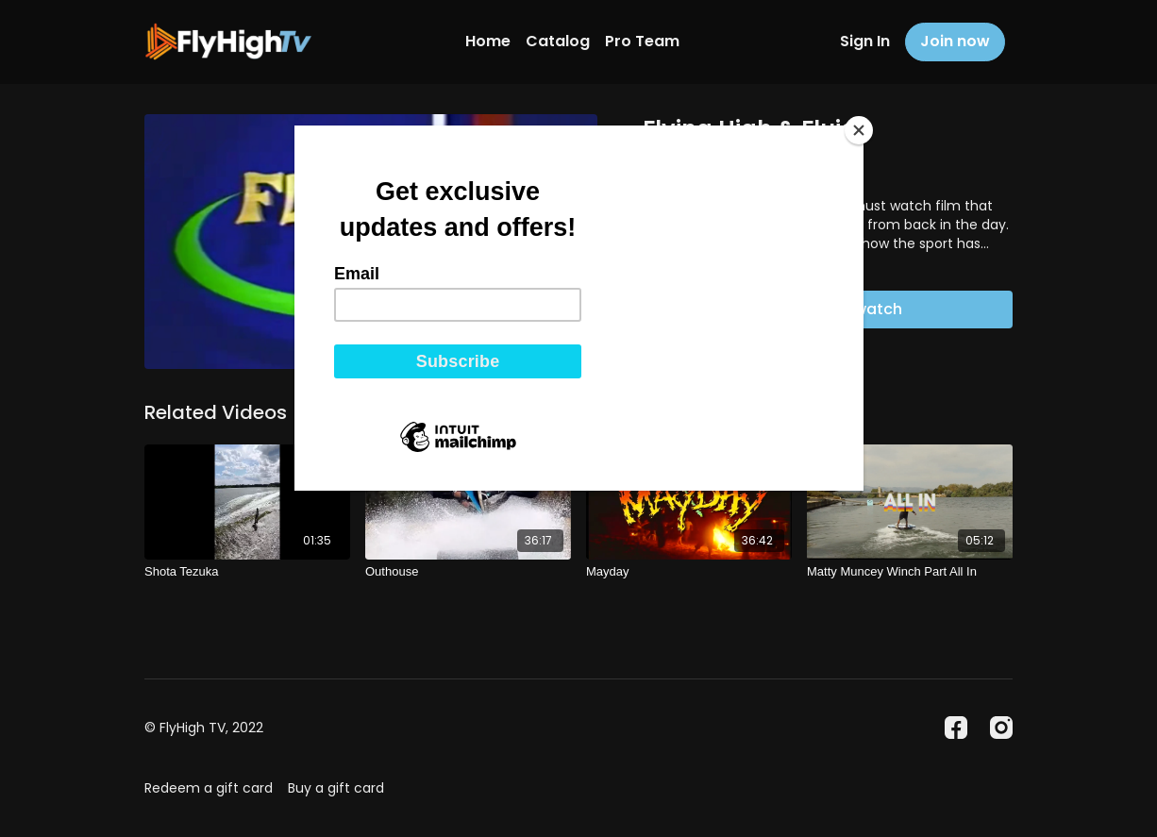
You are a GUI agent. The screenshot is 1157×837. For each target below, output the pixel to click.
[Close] (859, 130)
